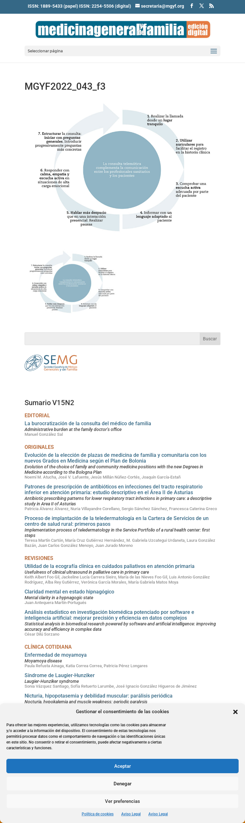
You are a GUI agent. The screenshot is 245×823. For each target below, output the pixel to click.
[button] (235, 712)
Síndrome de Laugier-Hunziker (60, 675)
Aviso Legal (131, 814)
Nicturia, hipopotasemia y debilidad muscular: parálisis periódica (99, 696)
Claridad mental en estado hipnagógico (69, 592)
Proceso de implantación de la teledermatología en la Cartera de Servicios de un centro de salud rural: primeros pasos (117, 521)
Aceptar (122, 766)
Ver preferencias (122, 801)
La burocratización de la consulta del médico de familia (88, 423)
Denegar (122, 784)
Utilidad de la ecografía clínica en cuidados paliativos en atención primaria (110, 566)
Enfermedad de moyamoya (56, 655)
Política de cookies (98, 814)
